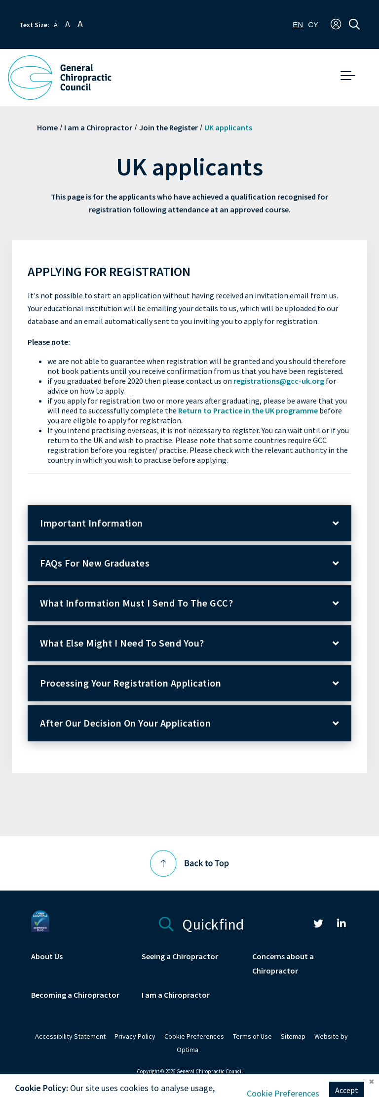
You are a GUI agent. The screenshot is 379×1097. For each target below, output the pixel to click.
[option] (313, 24)
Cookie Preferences (194, 1036)
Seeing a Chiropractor (180, 956)
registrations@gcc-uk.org (278, 381)
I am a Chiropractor (98, 127)
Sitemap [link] (293, 1036)
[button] (336, 25)
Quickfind (201, 923)
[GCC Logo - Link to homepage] (60, 77)
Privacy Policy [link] (134, 1036)
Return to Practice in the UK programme (248, 411)
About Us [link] (47, 956)
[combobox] (298, 24)
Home (47, 127)
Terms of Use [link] (252, 1036)
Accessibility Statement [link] (70, 1036)
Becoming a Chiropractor (75, 995)
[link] (318, 925)
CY (313, 24)
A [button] (56, 25)
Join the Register (168, 127)
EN (298, 24)
